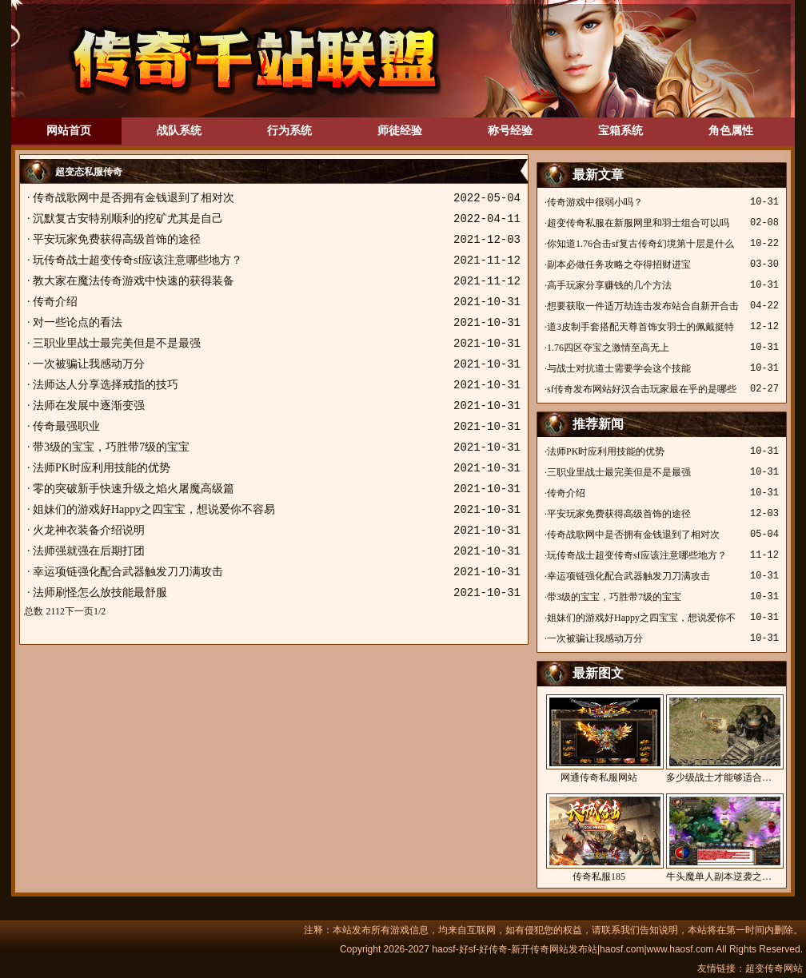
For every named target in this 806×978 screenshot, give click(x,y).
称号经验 (510, 131)
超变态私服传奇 (88, 171)
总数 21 (39, 611)
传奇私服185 (599, 837)
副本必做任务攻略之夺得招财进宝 (619, 264)
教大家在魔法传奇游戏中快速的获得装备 (133, 281)
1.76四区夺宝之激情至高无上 (608, 347)
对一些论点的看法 (77, 322)
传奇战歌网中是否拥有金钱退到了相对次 (133, 198)
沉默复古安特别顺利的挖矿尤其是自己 (128, 219)
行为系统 (289, 131)
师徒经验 (399, 131)
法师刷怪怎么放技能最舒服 (100, 592)
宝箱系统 (620, 131)
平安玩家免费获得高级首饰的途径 (117, 239)
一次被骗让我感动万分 (89, 364)
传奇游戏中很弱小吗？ (595, 202)
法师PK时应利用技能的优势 (101, 468)
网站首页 (68, 131)
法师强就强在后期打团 (89, 551)
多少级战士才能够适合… (719, 738)
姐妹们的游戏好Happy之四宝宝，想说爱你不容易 (154, 509)
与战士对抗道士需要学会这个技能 (619, 368)
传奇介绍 (55, 302)
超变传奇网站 (774, 968)
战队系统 (179, 131)
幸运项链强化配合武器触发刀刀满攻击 (128, 572)
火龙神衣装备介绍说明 (89, 530)
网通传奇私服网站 (599, 738)
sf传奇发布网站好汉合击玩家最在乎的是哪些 (641, 389)
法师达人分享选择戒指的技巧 (105, 385)
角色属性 (730, 131)
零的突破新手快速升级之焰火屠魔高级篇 (133, 489)
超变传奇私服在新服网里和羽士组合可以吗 (638, 223)
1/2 (100, 611)
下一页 (79, 611)
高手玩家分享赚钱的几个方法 (609, 285)
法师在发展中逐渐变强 (89, 405)
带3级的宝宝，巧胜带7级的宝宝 (111, 447)
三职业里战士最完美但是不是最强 (117, 343)
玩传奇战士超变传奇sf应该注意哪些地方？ (137, 260)
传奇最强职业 (66, 426)
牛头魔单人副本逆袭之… (719, 837)
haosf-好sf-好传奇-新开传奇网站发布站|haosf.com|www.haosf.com (572, 949)
